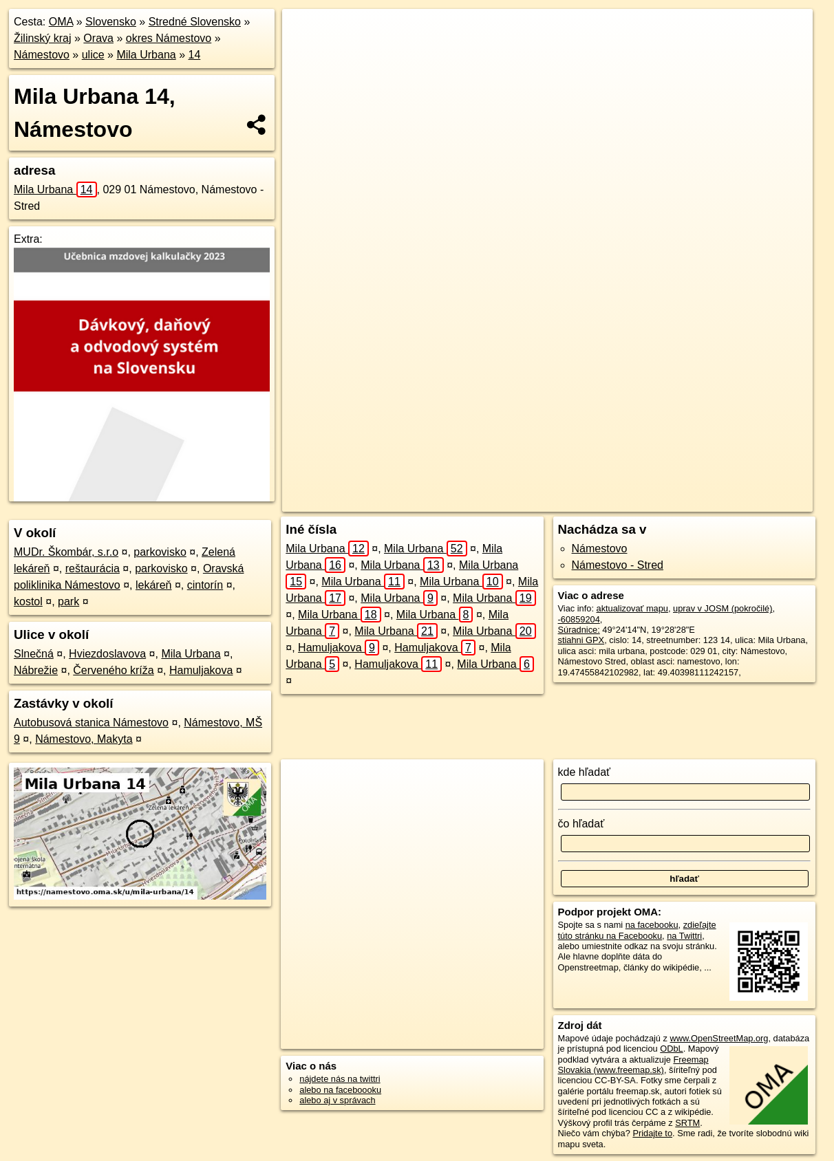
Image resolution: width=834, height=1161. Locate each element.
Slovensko (110, 22)
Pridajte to (652, 1133)
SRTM (687, 1123)
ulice (93, 55)
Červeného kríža (113, 670)
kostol (28, 601)
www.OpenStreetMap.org (719, 1038)
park (68, 601)
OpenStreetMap (538, 501)
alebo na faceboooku (340, 1090)
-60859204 (579, 619)
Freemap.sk (609, 501)
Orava (98, 38)
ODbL (671, 1048)
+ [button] (305, 32)
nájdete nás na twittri (339, 1079)
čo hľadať (581, 823)
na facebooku (652, 925)
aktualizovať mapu (632, 608)
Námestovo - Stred (617, 565)
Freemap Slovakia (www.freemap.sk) (633, 1064)
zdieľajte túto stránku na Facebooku (637, 930)
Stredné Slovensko (195, 22)
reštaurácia (92, 568)
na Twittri (684, 936)
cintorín (205, 585)
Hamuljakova (201, 670)
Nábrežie (36, 670)
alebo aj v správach (337, 1100)
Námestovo (42, 55)
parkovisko (159, 552)
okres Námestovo (169, 38)
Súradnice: (579, 630)
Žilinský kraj (43, 38)
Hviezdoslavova (107, 654)
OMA (61, 22)
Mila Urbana (145, 55)
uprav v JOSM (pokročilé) (722, 608)
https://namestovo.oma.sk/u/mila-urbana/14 (731, 501)
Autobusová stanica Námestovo (91, 722)
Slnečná (34, 654)
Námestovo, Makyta (83, 739)
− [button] (305, 53)
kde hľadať (584, 772)
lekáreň (153, 585)
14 (194, 55)
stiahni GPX (581, 640)
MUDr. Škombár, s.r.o (66, 552)
